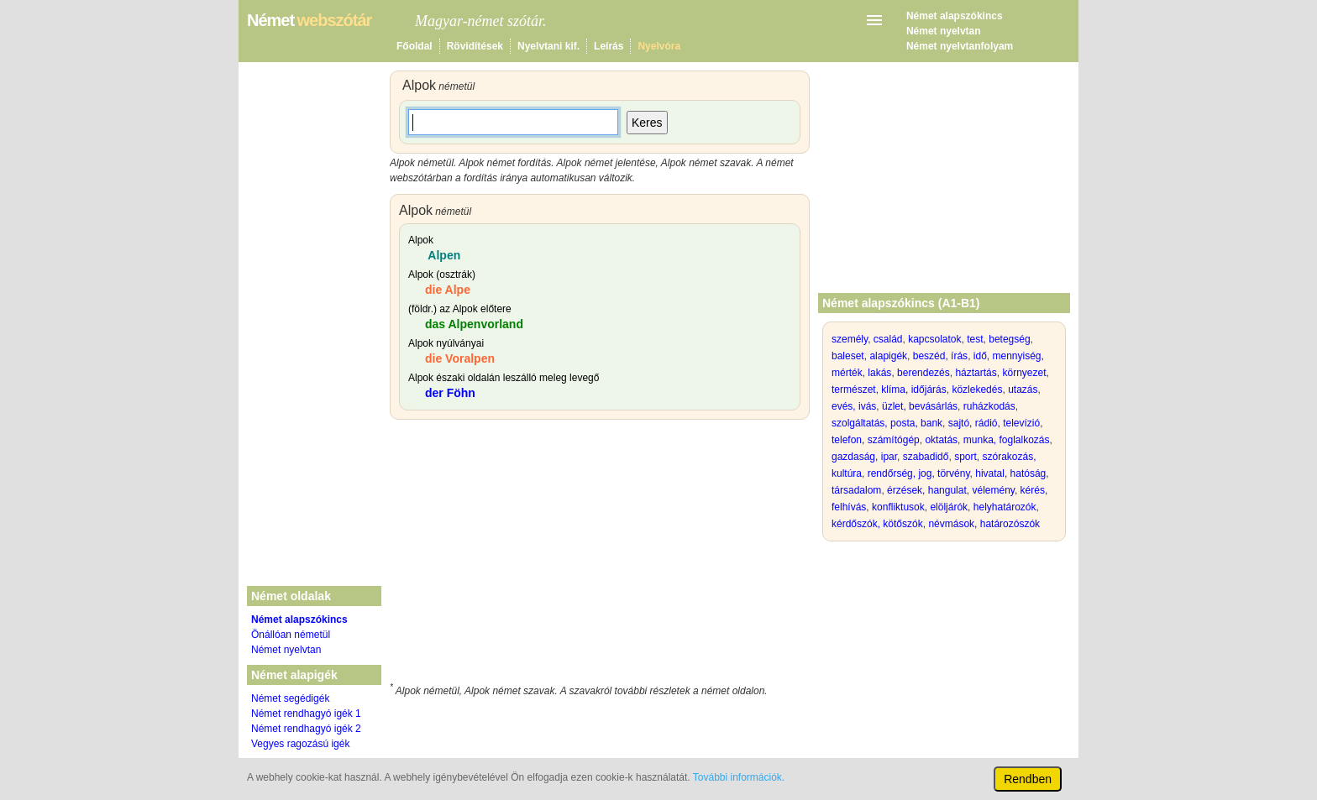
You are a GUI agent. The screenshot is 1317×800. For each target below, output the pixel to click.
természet (854, 389)
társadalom (856, 490)
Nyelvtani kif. (548, 46)
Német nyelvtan (943, 31)
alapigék (888, 356)
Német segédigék (290, 698)
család (888, 339)
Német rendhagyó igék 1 (306, 713)
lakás (879, 373)
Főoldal (414, 46)
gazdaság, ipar (864, 457)
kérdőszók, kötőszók (877, 524)
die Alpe (447, 289)
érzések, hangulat (927, 490)
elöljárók (949, 507)
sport (965, 457)
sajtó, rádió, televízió (994, 423)
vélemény (993, 490)
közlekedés (977, 389)
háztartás (975, 373)
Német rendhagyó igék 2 (306, 729)
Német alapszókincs (954, 16)
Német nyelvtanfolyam (959, 46)
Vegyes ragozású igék (300, 744)
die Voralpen (460, 358)
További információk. (738, 777)
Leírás (608, 46)
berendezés (923, 373)
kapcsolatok (934, 339)
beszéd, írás (940, 356)
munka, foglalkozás (1006, 440)
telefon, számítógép (876, 440)
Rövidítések (475, 46)
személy (850, 339)
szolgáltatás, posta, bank (887, 423)
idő (980, 356)
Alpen (442, 255)
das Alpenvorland (474, 324)
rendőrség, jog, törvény (919, 473)
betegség (1009, 339)
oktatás (941, 440)
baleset (848, 356)
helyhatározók (1004, 507)
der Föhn (450, 393)
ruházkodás (989, 406)
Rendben (1028, 779)
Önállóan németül (290, 635)
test (975, 339)
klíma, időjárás (913, 389)
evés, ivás (854, 406)
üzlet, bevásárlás (920, 406)
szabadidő (926, 457)
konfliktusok (898, 507)
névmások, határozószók (984, 524)
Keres (647, 122)
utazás (1022, 389)
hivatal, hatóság (1010, 473)
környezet (1024, 373)
